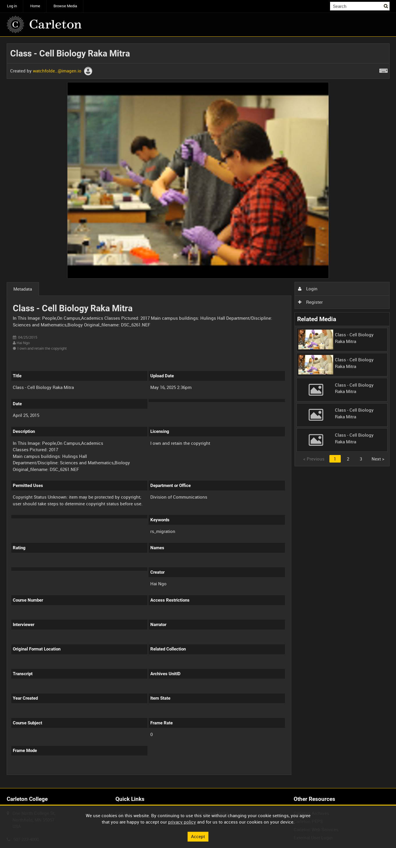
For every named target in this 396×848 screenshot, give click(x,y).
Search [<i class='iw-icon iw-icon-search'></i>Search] (386, 5)
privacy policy (182, 822)
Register (310, 302)
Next (378, 459)
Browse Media (65, 5)
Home (35, 5)
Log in (12, 5)
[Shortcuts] (383, 69)
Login (307, 288)
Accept (198, 836)
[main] (198, 412)
